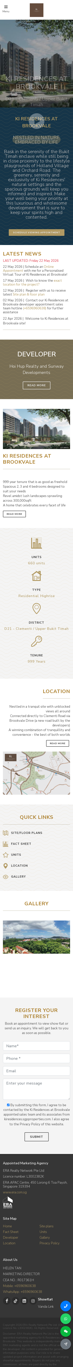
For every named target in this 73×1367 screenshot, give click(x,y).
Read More (36, 385)
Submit (36, 1137)
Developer (10, 1237)
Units (43, 1232)
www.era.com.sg (15, 1192)
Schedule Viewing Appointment (36, 232)
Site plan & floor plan (29, 294)
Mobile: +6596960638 (19, 1286)
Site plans (47, 1226)
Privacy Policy (50, 1243)
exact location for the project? (32, 282)
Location (9, 1243)
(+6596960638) (34, 308)
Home (7, 1226)
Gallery (45, 1237)
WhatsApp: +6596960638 (22, 1292)
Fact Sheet (10, 1232)
